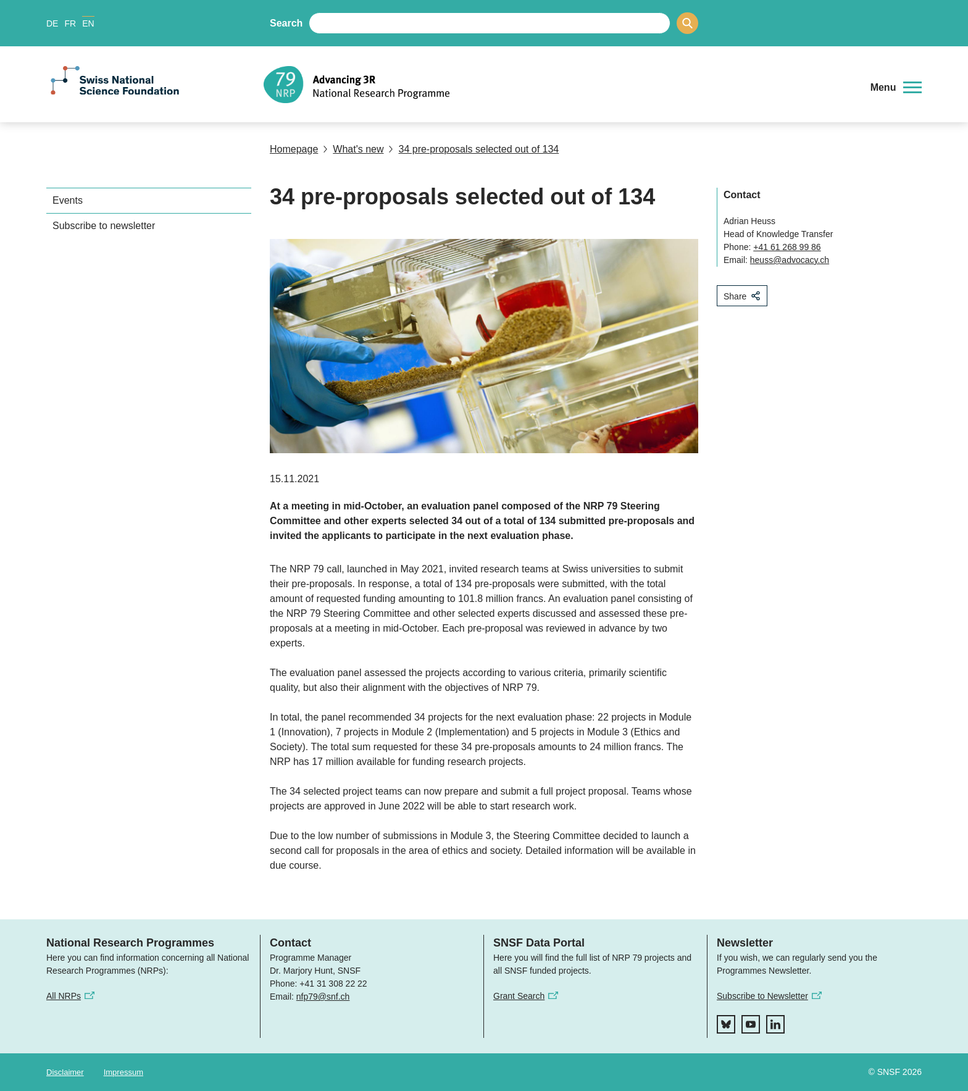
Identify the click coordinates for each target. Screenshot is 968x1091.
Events (67, 200)
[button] (896, 87)
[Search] (687, 23)
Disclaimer (65, 1072)
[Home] (561, 84)
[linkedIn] (775, 1024)
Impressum (123, 1072)
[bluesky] (726, 1024)
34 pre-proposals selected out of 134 (473, 149)
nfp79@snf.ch (323, 996)
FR (70, 23)
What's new (353, 149)
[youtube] (750, 1024)
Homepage (294, 149)
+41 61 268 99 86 (786, 247)
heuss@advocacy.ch (789, 260)
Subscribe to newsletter (103, 225)
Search (286, 23)
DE (52, 23)
